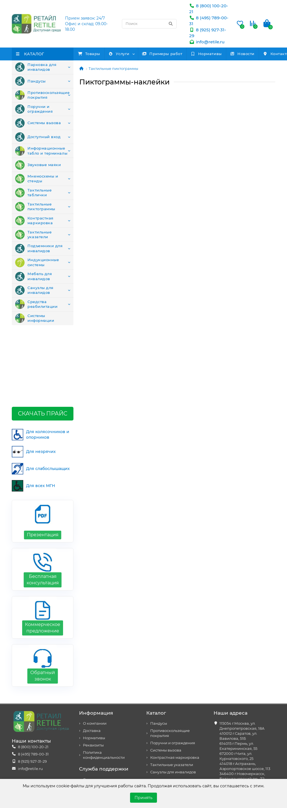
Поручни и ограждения (34, 110)
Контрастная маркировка (34, 224)
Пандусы (30, 81)
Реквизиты (93, 676)
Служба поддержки (103, 700)
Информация (96, 644)
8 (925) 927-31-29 (32, 693)
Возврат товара (98, 718)
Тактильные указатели (33, 238)
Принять (143, 797)
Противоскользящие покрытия (42, 96)
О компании (95, 655)
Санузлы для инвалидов (34, 295)
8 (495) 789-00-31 (33, 685)
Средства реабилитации (36, 310)
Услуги (132, 53)
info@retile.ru (206, 41)
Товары (93, 53)
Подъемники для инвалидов (39, 252)
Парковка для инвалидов (35, 67)
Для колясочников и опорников (40, 366)
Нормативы (237, 53)
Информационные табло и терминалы (41, 153)
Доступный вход (38, 138)
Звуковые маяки (38, 167)
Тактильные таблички (33, 195)
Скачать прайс (42, 344)
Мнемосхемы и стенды (36, 181)
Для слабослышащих (41, 400)
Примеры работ (184, 53)
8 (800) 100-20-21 (33, 678)
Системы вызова (38, 124)
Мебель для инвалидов (33, 281)
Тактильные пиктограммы (35, 210)
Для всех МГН (33, 417)
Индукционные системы (37, 267)
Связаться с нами (99, 711)
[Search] (149, 24)
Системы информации (34, 324)
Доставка (92, 662)
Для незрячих (34, 383)
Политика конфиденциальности (104, 686)
